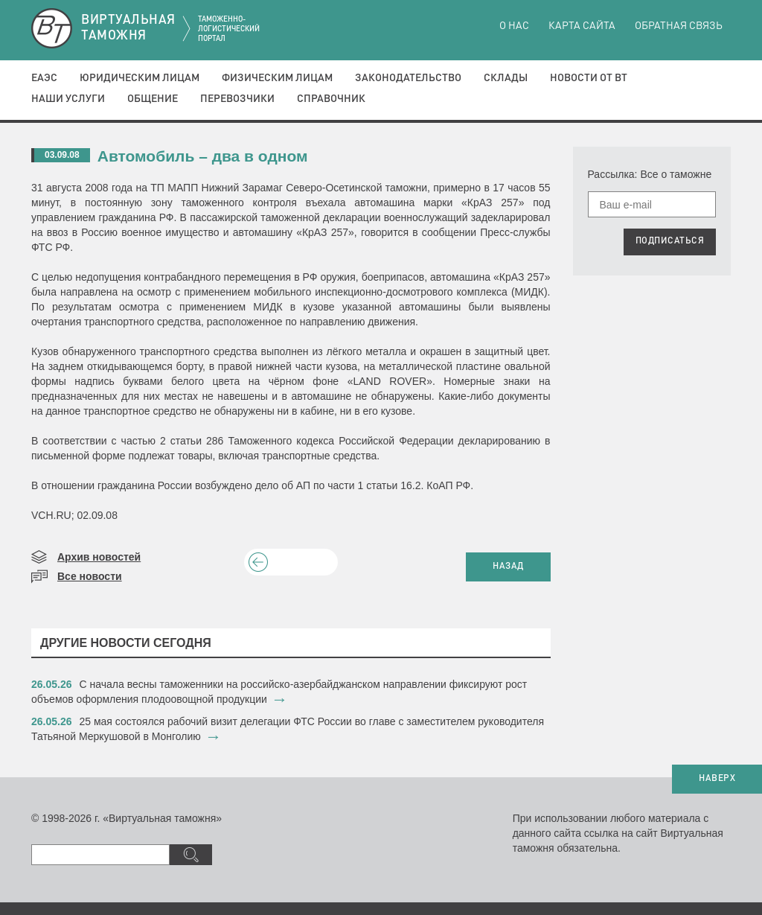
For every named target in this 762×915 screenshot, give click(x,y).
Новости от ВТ (588, 78)
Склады (506, 78)
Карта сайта (581, 26)
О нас (514, 26)
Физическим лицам (277, 78)
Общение (152, 99)
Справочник (331, 99)
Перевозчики (237, 99)
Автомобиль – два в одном (202, 156)
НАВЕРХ (717, 778)
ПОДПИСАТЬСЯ (670, 241)
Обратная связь (679, 26)
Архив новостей (99, 557)
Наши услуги (68, 99)
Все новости (89, 576)
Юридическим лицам (139, 78)
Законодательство (408, 78)
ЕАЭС (44, 78)
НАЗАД (508, 566)
